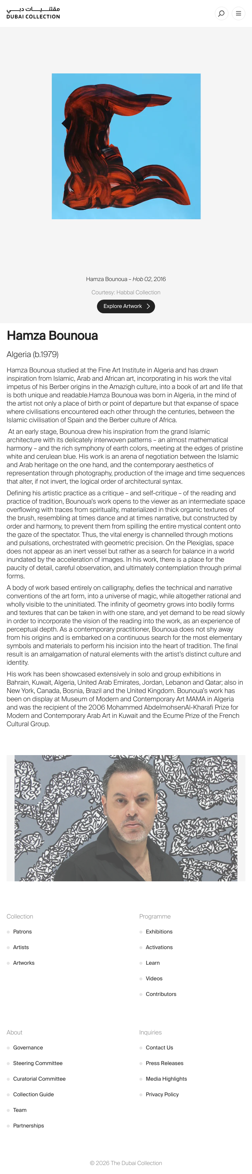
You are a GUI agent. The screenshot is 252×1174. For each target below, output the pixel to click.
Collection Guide (30, 1094)
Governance (25, 1047)
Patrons (19, 931)
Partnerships (25, 1125)
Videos (151, 978)
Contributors (158, 994)
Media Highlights (163, 1078)
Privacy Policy (159, 1094)
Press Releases (161, 1063)
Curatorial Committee (36, 1078)
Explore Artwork (123, 306)
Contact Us (156, 1047)
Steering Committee (35, 1063)
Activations (156, 947)
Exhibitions (156, 931)
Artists (18, 947)
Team (17, 1110)
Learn (149, 962)
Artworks (21, 962)
